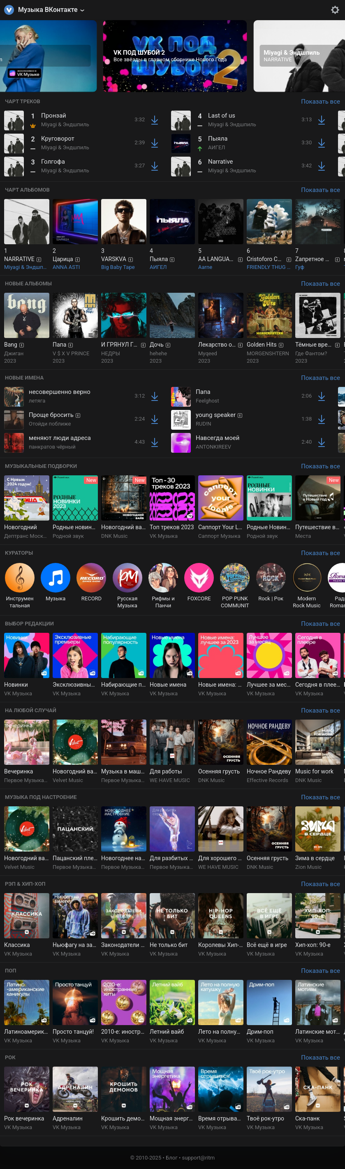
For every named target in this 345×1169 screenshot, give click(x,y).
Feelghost (207, 401)
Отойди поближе (50, 424)
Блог (172, 1158)
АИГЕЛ (216, 147)
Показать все (320, 101)
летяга (37, 401)
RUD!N (203, 424)
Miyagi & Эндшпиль (65, 124)
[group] (175, 56)
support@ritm (198, 1158)
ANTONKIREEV (213, 447)
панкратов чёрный (52, 447)
